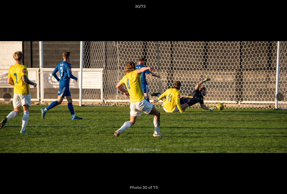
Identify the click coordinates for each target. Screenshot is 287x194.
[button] (264, 7)
